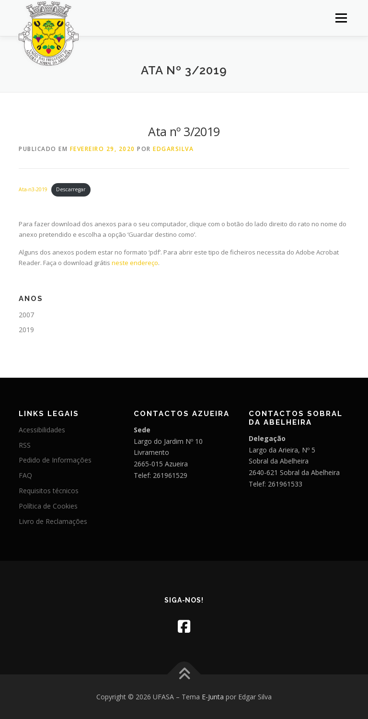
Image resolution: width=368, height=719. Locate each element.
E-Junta (213, 696)
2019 (26, 329)
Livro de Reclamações (53, 521)
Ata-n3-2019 (33, 189)
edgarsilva (173, 149)
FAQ (25, 475)
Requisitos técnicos (49, 490)
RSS (25, 445)
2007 (26, 314)
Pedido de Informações (55, 459)
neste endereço (135, 262)
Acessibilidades (42, 429)
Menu (341, 17)
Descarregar (70, 189)
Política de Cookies (48, 505)
